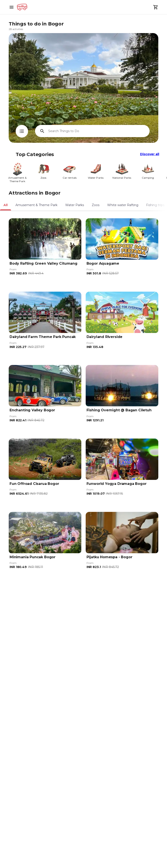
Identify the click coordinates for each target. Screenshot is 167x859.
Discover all (149, 154)
